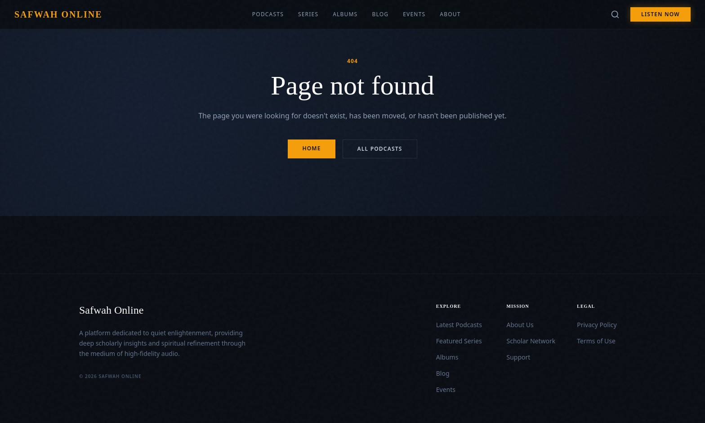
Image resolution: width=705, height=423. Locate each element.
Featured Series (459, 341)
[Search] (615, 14)
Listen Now (660, 14)
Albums (345, 14)
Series (308, 14)
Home (311, 148)
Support (519, 357)
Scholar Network (531, 341)
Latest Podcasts (459, 324)
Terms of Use (596, 341)
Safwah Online (58, 14)
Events (414, 14)
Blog (380, 14)
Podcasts (268, 14)
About (450, 14)
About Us (520, 324)
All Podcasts (379, 149)
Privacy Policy (596, 324)
